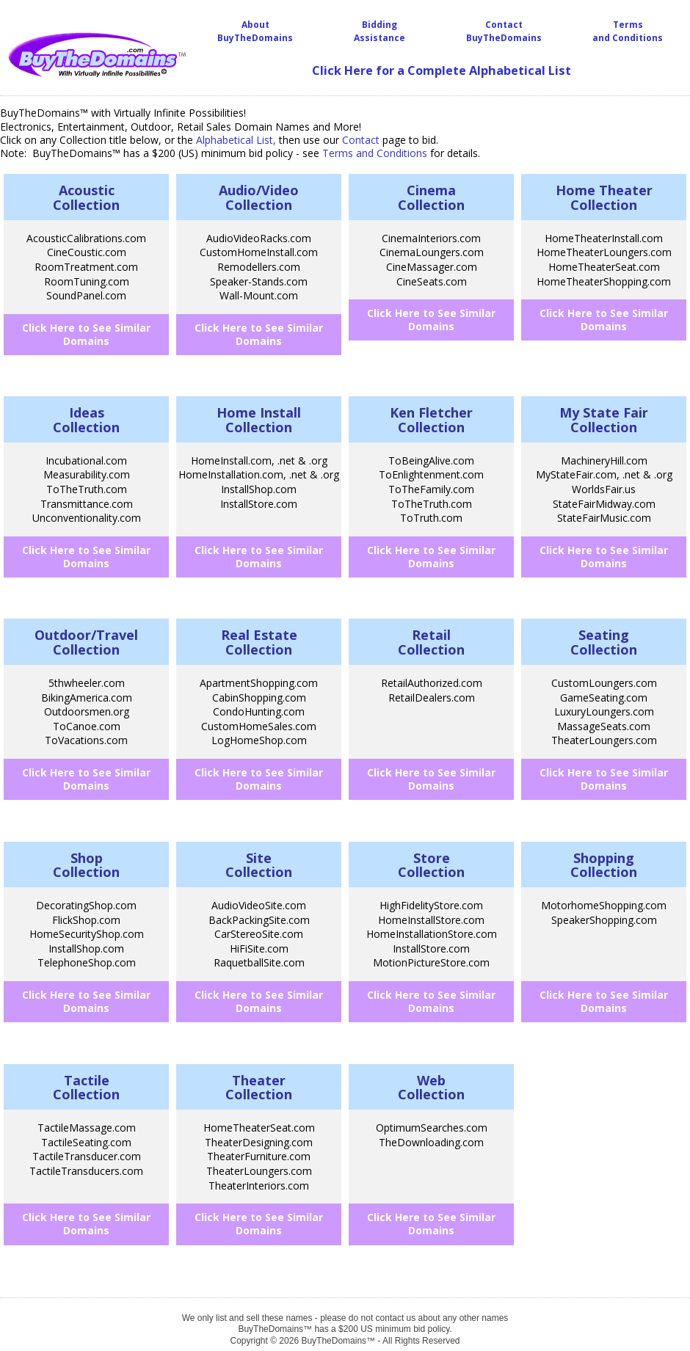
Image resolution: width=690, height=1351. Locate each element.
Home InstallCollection (259, 420)
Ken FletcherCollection (431, 420)
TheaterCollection (258, 1087)
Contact (361, 140)
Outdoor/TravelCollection (86, 642)
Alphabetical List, (236, 140)
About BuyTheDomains (255, 31)
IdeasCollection (86, 420)
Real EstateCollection (259, 642)
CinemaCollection (431, 197)
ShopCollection (86, 865)
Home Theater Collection (604, 197)
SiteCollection (258, 865)
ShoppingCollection (603, 865)
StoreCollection (431, 865)
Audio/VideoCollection (259, 197)
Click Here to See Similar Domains (86, 334)
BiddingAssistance (379, 31)
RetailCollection (431, 642)
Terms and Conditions (627, 31)
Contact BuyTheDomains (504, 31)
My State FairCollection (603, 420)
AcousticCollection (86, 197)
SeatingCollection (603, 642)
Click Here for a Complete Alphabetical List (441, 70)
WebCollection (431, 1087)
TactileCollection (86, 1087)
